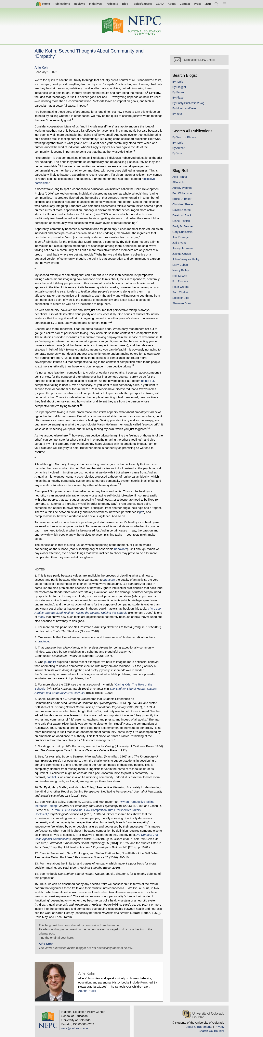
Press (197, 3)
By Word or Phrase (185, 138)
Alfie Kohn (42, 67)
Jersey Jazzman (183, 249)
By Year (178, 114)
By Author (179, 148)
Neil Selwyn (180, 276)
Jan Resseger (182, 238)
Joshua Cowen (182, 254)
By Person (179, 93)
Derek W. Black (182, 216)
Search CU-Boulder (211, 1026)
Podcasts (112, 3)
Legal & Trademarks (199, 1022)
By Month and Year (185, 109)
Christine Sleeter (183, 205)
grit (141, 512)
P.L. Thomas (181, 282)
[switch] (208, 3)
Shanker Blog (181, 298)
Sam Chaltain (181, 293)
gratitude (43, 637)
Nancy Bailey (181, 271)
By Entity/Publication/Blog (189, 103)
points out (147, 380)
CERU (160, 3)
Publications (62, 3)
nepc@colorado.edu (74, 1024)
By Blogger (180, 87)
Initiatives (95, 3)
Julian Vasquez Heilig (186, 260)
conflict (51, 773)
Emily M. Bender (183, 227)
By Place (178, 98)
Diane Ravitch (182, 221)
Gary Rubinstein (183, 232)
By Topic (178, 82)
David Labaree (182, 210)
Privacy (219, 1022)
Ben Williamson (183, 194)
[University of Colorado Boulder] (203, 1010)
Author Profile (87, 986)
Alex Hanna (180, 177)
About (172, 3)
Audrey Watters (183, 188)
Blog (125, 3)
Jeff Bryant (180, 243)
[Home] (131, 26)
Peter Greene (181, 287)
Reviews (79, 3)
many (41, 612)
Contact (185, 3)
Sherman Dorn (182, 304)
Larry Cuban (181, 265)
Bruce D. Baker (182, 199)
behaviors (120, 544)
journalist (50, 657)
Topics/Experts (142, 3)
